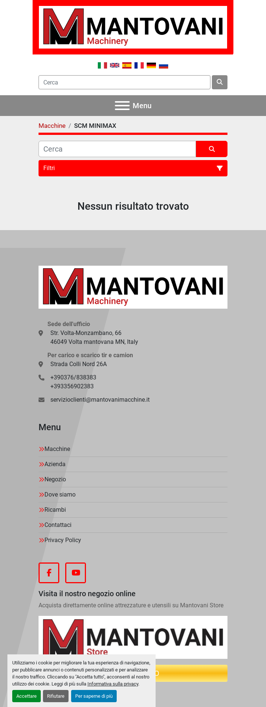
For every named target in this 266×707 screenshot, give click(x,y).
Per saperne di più (94, 696)
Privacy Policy (62, 540)
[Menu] (122, 105)
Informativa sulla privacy (112, 684)
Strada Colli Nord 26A (78, 364)
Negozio (55, 479)
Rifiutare (55, 696)
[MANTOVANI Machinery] (133, 286)
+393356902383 (72, 386)
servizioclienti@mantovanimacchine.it (100, 399)
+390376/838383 (73, 377)
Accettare (26, 696)
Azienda (55, 464)
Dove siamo (60, 494)
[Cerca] (117, 149)
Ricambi (55, 509)
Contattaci (58, 524)
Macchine (57, 448)
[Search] (124, 82)
